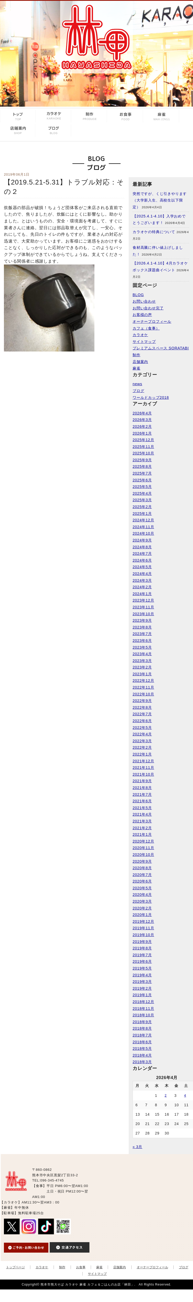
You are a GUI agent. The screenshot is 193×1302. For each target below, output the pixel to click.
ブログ (138, 391)
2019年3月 (142, 982)
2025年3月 (142, 500)
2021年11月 (143, 767)
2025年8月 (142, 466)
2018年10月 (143, 1015)
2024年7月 (142, 553)
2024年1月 (142, 594)
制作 (136, 355)
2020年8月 (142, 868)
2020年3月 (142, 901)
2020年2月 (142, 908)
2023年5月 (142, 647)
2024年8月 (142, 547)
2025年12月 (143, 440)
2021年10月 (143, 774)
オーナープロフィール (152, 321)
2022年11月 (143, 687)
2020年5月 (142, 888)
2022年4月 (142, 734)
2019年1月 (142, 995)
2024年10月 (143, 533)
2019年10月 (143, 935)
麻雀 (136, 368)
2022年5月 (142, 727)
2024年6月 (142, 560)
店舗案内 (140, 362)
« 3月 (137, 1147)
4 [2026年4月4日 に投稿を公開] (185, 1095)
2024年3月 (142, 580)
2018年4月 (142, 1055)
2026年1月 (142, 433)
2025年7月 (142, 473)
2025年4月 (142, 493)
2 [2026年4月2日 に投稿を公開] (166, 1095)
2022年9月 (142, 701)
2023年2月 (142, 667)
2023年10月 (143, 614)
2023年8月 (142, 627)
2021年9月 (142, 781)
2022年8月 (142, 707)
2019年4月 (142, 975)
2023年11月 (143, 607)
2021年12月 (143, 761)
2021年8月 (142, 788)
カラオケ (140, 335)
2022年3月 (142, 741)
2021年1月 (142, 834)
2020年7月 (142, 875)
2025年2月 (142, 507)
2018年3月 (142, 1062)
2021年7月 (142, 794)
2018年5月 (142, 1048)
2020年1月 (142, 915)
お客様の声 (142, 315)
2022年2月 (142, 747)
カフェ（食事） (146, 328)
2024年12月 (143, 520)
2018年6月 (142, 1042)
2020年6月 (142, 881)
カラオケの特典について (154, 232)
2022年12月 (143, 680)
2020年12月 (143, 841)
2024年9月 (142, 540)
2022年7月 (142, 714)
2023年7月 (142, 634)
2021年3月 (142, 821)
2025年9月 (142, 460)
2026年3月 (142, 420)
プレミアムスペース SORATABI (161, 348)
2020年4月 (142, 894)
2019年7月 (142, 955)
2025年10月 (143, 453)
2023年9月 (142, 620)
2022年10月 (143, 694)
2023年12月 (143, 600)
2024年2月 (142, 587)
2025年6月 (142, 480)
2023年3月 (142, 661)
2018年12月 (143, 1002)
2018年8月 (142, 1028)
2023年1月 (142, 674)
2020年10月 (143, 854)
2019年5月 (142, 968)
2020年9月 (142, 861)
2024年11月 (143, 527)
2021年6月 (142, 801)
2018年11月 (143, 1008)
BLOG (138, 295)
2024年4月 (142, 574)
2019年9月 (142, 942)
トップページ (15, 1267)
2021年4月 (142, 814)
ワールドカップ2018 (151, 397)
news (137, 384)
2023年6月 (142, 640)
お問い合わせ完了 (148, 308)
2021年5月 (142, 808)
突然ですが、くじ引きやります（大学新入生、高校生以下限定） (160, 200)
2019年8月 (142, 948)
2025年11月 (143, 447)
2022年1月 (142, 754)
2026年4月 (142, 413)
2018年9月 (142, 1022)
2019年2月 (142, 988)
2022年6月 (142, 721)
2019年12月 (143, 921)
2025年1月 (142, 513)
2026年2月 (142, 426)
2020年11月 (143, 848)
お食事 (81, 1267)
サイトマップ (144, 341)
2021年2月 (142, 828)
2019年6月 (142, 961)
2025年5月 (142, 487)
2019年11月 (143, 928)
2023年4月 (142, 654)
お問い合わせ (144, 301)
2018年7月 (142, 1035)
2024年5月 (142, 567)
